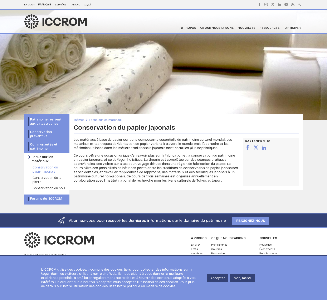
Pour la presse (268, 253)
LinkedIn (279, 4)
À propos (188, 28)
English (29, 4)
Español (60, 4)
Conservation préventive (41, 134)
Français (45, 4)
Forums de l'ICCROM (46, 199)
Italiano (75, 4)
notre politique (128, 287)
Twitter (272, 4)
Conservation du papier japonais (45, 169)
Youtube (286, 4)
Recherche (218, 253)
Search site (299, 4)
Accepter (217, 279)
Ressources (269, 28)
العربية (87, 4)
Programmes (219, 244)
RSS (292, 4)
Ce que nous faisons (217, 28)
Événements (267, 249)
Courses (216, 249)
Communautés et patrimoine (43, 146)
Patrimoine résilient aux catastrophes (46, 121)
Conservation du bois (49, 188)
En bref (195, 244)
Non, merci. (242, 279)
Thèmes (79, 120)
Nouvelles (246, 28)
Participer (292, 28)
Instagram (266, 4)
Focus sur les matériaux (42, 159)
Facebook (259, 4)
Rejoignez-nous (250, 221)
